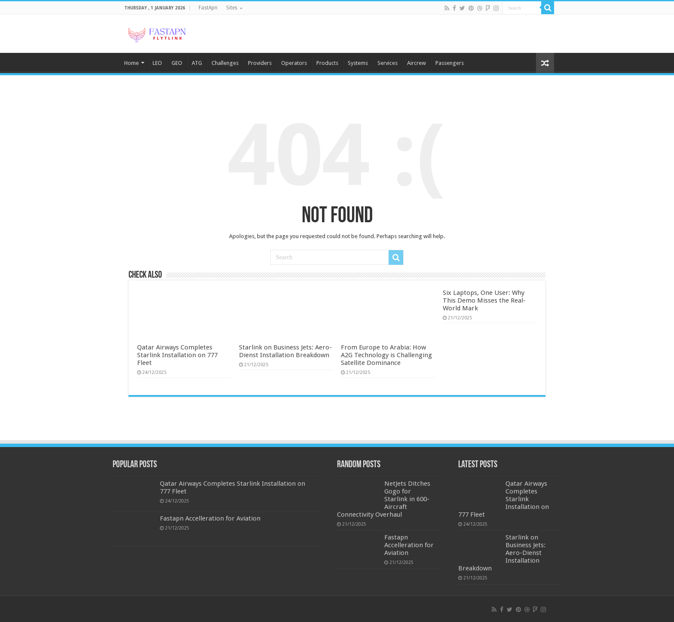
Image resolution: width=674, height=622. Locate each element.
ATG (197, 63)
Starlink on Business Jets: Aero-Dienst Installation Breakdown (285, 351)
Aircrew (416, 63)
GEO (177, 63)
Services (387, 63)
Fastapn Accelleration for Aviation (210, 518)
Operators (294, 63)
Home (131, 63)
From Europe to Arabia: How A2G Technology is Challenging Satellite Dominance (386, 355)
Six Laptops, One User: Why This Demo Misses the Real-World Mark (484, 300)
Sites (231, 8)
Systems (358, 63)
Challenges (225, 63)
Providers (260, 63)
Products (327, 63)
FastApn (208, 8)
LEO (157, 63)
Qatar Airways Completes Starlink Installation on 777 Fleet (177, 355)
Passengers (449, 63)
